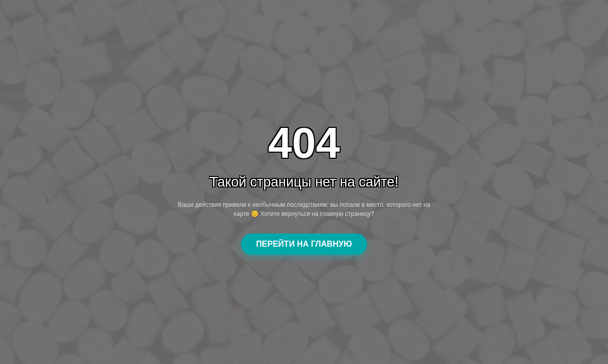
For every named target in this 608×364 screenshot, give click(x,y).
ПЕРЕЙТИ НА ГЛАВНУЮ (304, 244)
